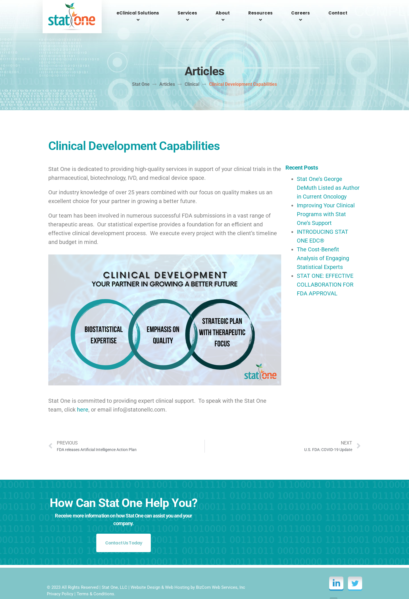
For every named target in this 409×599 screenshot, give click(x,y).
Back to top (345, 586)
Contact (338, 13)
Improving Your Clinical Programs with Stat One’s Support (326, 199)
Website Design (145, 572)
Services (195, 13)
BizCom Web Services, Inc (220, 572)
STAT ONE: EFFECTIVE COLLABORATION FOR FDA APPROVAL (325, 269)
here (82, 394)
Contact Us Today (123, 528)
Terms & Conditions (95, 579)
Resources (265, 13)
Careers (303, 13)
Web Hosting (177, 572)
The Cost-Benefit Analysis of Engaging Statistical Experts (323, 243)
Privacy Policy (60, 579)
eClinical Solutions (147, 13)
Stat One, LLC (114, 572)
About (229, 13)
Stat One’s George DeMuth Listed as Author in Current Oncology (328, 172)
